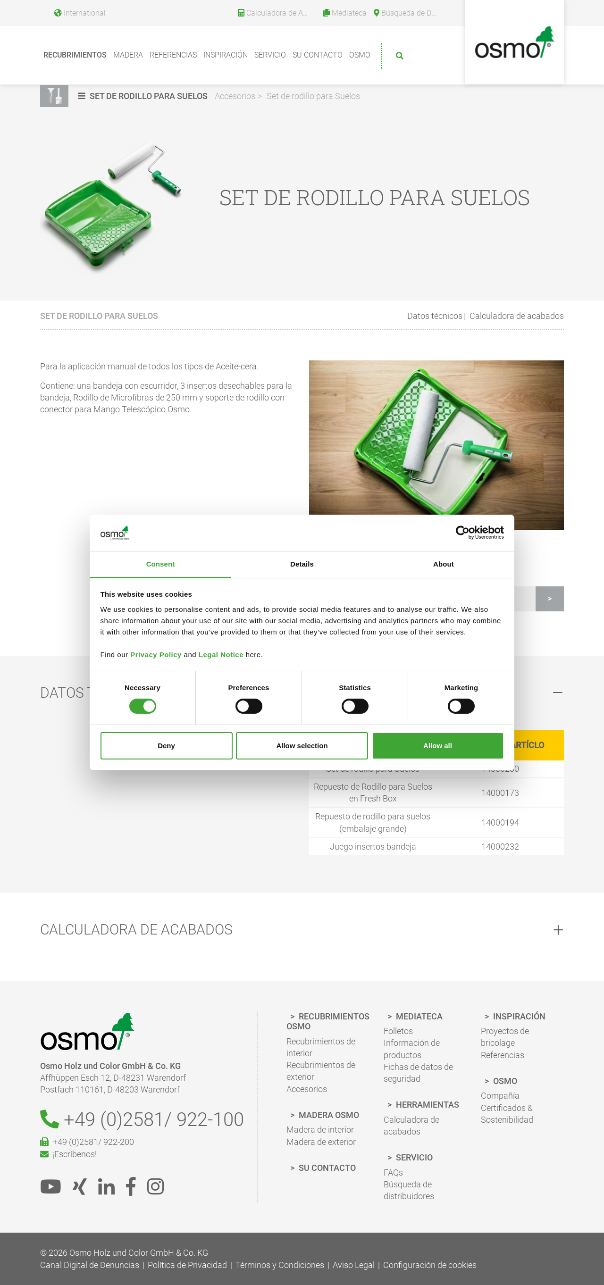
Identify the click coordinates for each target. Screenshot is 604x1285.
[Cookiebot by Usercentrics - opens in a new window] (462, 533)
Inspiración (225, 54)
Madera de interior (320, 1130)
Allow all (437, 746)
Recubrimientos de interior (320, 1048)
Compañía (500, 1096)
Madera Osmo (328, 1115)
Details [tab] (302, 563)
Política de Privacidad (187, 1265)
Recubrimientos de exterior (320, 1071)
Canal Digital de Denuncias (89, 1265)
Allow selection (301, 746)
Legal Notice (221, 655)
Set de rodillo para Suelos (313, 96)
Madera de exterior (321, 1142)
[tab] (302, 930)
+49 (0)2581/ (142, 1120)
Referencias (173, 54)
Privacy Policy (156, 655)
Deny (166, 746)
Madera (128, 54)
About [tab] (443, 563)
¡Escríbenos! (68, 1155)
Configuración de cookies (430, 1265)
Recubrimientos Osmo (327, 1021)
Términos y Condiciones (279, 1265)
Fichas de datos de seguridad (418, 1073)
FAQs (393, 1172)
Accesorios (235, 96)
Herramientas (426, 1105)
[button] (144, 96)
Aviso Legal (354, 1265)
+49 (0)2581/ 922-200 (87, 1143)
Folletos (398, 1031)
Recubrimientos (75, 54)
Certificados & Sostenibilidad (507, 1114)
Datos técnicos (434, 316)
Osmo (359, 54)
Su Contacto (318, 54)
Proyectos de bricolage (505, 1037)
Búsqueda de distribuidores (409, 1191)
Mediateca (418, 1016)
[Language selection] (76, 11)
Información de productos (412, 1049)
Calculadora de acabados (516, 316)
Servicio (270, 54)
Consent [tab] (160, 563)
